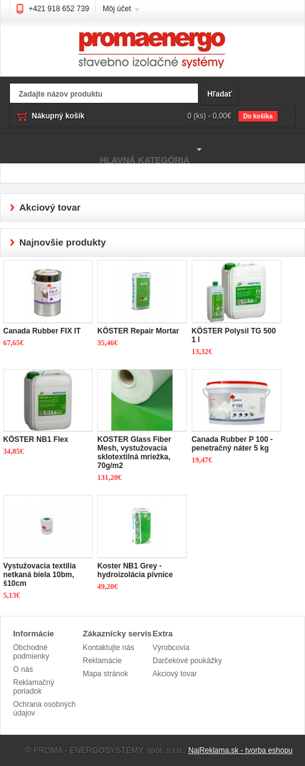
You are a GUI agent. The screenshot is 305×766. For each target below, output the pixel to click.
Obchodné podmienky (31, 652)
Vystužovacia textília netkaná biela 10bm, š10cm (39, 575)
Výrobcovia (170, 647)
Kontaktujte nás (108, 647)
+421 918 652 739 (59, 8)
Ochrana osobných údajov (44, 708)
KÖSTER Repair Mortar (138, 331)
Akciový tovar (174, 673)
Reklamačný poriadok (33, 687)
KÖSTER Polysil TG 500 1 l (234, 335)
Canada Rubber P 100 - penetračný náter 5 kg (232, 443)
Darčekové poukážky (187, 660)
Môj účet (117, 8)
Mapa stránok (105, 673)
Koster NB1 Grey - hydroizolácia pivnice (134, 570)
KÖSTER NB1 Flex (35, 439)
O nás (23, 669)
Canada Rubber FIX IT (42, 331)
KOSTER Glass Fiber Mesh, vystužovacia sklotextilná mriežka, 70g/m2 (134, 452)
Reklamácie (102, 660)
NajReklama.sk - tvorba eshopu (241, 750)
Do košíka (258, 116)
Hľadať (219, 94)
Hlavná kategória (102, 149)
